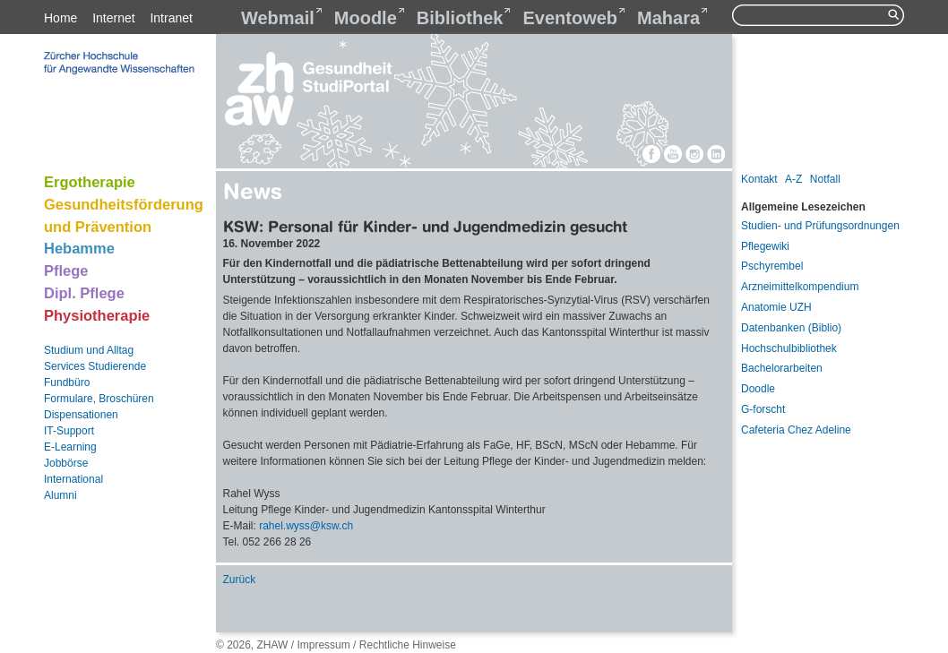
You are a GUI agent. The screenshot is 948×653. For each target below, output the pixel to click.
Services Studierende (95, 366)
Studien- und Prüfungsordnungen (820, 225)
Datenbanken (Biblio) (791, 328)
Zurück (239, 579)
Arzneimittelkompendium (799, 286)
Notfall (825, 179)
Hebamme (79, 248)
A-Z (793, 179)
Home (60, 18)
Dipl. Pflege (84, 293)
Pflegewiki (765, 246)
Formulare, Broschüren (99, 398)
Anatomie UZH (776, 307)
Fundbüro (67, 382)
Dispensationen (81, 414)
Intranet (171, 18)
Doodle (758, 388)
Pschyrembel (772, 266)
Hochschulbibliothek (789, 348)
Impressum (323, 645)
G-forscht (763, 409)
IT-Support (69, 431)
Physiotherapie (97, 315)
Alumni (60, 495)
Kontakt (759, 179)
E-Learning (70, 447)
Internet (113, 18)
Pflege (66, 270)
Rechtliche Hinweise (407, 645)
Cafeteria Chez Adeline (796, 430)
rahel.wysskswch (306, 526)
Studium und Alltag (89, 350)
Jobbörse (66, 463)
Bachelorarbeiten (782, 368)
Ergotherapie (89, 182)
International (73, 479)
